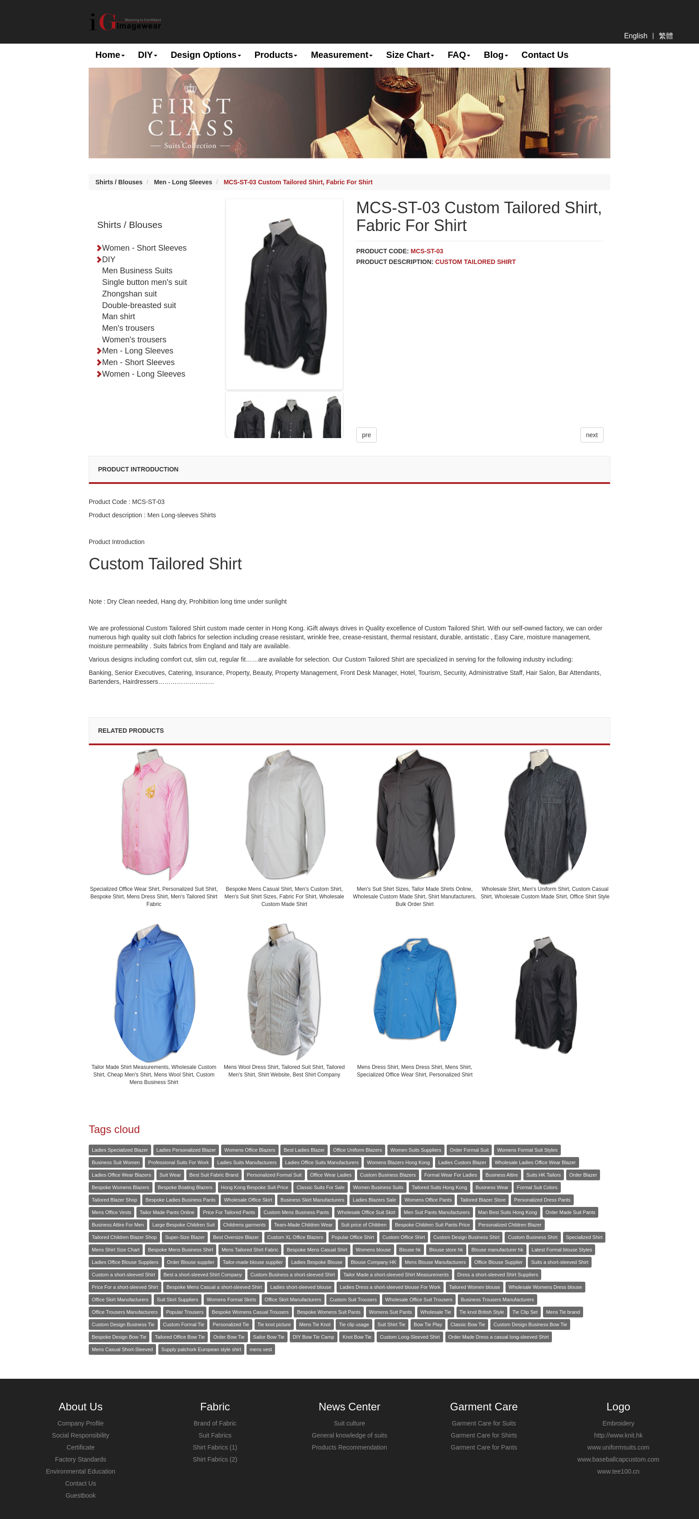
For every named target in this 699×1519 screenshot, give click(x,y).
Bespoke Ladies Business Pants (180, 1199)
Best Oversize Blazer (236, 1237)
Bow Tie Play (428, 1324)
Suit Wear (170, 1175)
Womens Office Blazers (249, 1150)
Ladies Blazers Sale (374, 1199)
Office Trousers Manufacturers (125, 1312)
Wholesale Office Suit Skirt (366, 1212)
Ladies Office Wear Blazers (121, 1175)
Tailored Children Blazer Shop (124, 1237)
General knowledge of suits (349, 1435)
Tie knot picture (274, 1324)
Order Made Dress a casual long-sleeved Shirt (498, 1337)
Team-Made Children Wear (303, 1224)
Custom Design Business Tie (123, 1324)
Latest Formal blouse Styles (562, 1249)
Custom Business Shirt (532, 1237)
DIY (147, 55)
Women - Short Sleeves (141, 248)
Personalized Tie (231, 1324)
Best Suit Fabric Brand (213, 1175)
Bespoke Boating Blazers (185, 1187)
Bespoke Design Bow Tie (119, 1337)
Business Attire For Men (118, 1224)
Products (276, 55)
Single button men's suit (144, 282)
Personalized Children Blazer (510, 1224)
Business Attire (501, 1175)
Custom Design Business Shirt (466, 1237)
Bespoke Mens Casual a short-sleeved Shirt (214, 1287)
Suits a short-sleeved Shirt (559, 1262)
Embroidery (618, 1423)
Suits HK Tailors (543, 1175)
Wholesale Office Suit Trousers (418, 1299)
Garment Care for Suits (484, 1423)
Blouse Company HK (373, 1262)
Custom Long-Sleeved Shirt (410, 1337)
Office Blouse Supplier (498, 1262)
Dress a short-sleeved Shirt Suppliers (498, 1274)
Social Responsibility (80, 1435)
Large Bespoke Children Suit (183, 1224)
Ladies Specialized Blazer (120, 1150)
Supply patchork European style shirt (201, 1349)
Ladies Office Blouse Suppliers (125, 1262)
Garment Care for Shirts (484, 1435)
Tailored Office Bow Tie (180, 1337)
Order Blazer (583, 1175)
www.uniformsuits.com (619, 1447)
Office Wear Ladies (331, 1175)
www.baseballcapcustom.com (618, 1459)
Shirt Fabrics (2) (215, 1459)
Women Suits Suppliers (416, 1150)
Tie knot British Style (482, 1312)
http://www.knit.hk (618, 1435)
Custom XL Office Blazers (295, 1237)
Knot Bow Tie (356, 1337)
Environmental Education (80, 1471)
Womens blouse (373, 1249)
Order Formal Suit (469, 1150)
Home (110, 55)
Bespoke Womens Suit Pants (328, 1312)
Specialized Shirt (584, 1237)
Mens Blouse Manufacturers (435, 1262)
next (592, 435)
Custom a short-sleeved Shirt (123, 1274)
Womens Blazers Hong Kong (398, 1162)
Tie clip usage (354, 1324)
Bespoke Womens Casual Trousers (250, 1312)
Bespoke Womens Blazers (120, 1187)
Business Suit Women (116, 1162)
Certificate (80, 1447)
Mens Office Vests (111, 1212)
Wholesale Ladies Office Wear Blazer (535, 1162)
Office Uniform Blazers (357, 1150)
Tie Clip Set (525, 1312)
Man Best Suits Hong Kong (507, 1212)
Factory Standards (80, 1459)
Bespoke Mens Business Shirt (180, 1249)
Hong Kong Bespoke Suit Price (254, 1187)
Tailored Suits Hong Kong (439, 1187)
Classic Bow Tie (468, 1324)
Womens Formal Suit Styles (527, 1150)
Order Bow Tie (228, 1337)
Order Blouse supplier (190, 1262)
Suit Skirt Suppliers (177, 1299)
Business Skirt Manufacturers (312, 1199)
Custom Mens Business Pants (296, 1212)
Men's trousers (128, 328)
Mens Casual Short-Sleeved (122, 1349)
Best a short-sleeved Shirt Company (203, 1274)
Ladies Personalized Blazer (186, 1150)
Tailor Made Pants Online (167, 1212)
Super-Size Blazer (185, 1237)
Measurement (342, 55)
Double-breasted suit (139, 305)
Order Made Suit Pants (571, 1212)
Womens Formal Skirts (231, 1299)
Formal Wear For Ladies (450, 1175)
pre (366, 435)
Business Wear (492, 1187)
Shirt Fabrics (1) (215, 1447)
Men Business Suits (137, 270)
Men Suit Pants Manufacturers (437, 1212)
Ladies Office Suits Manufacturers (322, 1162)
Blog (496, 55)
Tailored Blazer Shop (114, 1199)
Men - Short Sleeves (135, 362)
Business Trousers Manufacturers (497, 1299)
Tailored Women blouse (474, 1287)
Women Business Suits (378, 1187)
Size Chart (410, 55)
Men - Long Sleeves (183, 182)
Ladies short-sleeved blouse (300, 1287)
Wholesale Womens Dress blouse (545, 1287)
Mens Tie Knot (314, 1324)
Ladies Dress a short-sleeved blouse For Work (390, 1287)
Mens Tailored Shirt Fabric (250, 1249)
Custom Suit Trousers (353, 1299)
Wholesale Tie (435, 1312)
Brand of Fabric (215, 1423)
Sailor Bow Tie (268, 1337)
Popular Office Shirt (353, 1237)
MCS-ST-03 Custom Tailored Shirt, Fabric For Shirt (298, 182)
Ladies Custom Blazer (462, 1162)
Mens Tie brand (563, 1312)
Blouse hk (410, 1249)
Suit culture (349, 1423)
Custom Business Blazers (388, 1175)
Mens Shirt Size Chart (116, 1249)
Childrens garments (244, 1224)
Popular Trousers (185, 1312)
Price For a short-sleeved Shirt (125, 1287)
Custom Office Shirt (403, 1237)
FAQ (459, 55)
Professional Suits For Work (178, 1162)
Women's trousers (134, 339)
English (635, 36)
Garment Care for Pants (484, 1447)
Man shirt (118, 316)
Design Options (206, 55)
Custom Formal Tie (184, 1324)
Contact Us (545, 55)
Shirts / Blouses (119, 182)
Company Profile (81, 1423)
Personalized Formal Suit (274, 1175)
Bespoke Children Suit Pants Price (432, 1224)
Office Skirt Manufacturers (120, 1299)
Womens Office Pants (428, 1199)
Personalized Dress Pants (542, 1199)
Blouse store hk (446, 1249)
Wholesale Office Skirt (248, 1199)
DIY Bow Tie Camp (313, 1337)
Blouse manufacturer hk (497, 1249)
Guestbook (81, 1495)
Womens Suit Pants (390, 1312)
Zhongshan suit (129, 293)
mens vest (261, 1349)
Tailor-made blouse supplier (253, 1262)
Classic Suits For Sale (320, 1187)
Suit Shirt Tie (391, 1324)
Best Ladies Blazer (304, 1150)
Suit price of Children (364, 1224)
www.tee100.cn (618, 1471)
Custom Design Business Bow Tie (530, 1324)
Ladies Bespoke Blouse (316, 1262)
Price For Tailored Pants (229, 1212)
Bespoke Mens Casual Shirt (317, 1249)
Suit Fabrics (214, 1435)
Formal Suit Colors (537, 1187)
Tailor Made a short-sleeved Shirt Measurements (396, 1274)
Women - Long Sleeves (140, 374)
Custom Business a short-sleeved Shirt (293, 1274)
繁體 (666, 36)
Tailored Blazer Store (483, 1199)
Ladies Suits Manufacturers (246, 1162)
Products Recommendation (349, 1447)
